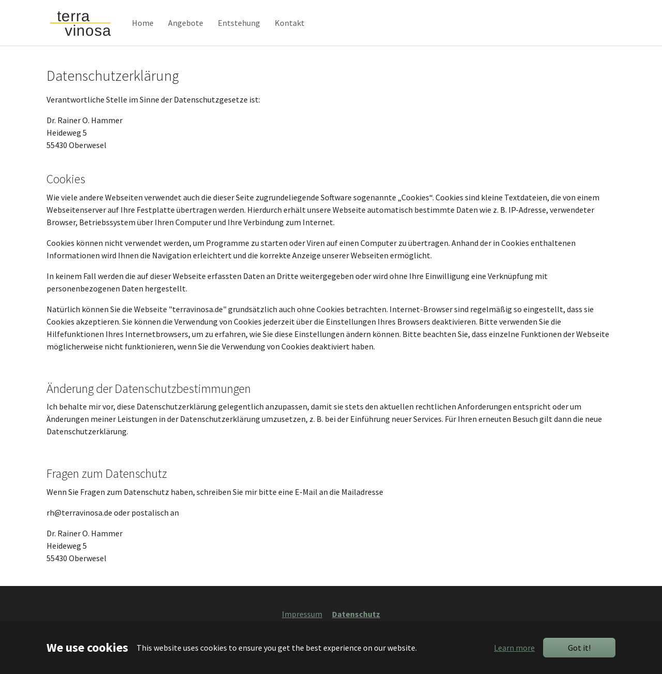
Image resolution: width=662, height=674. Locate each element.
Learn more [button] (514, 647)
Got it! (579, 647)
